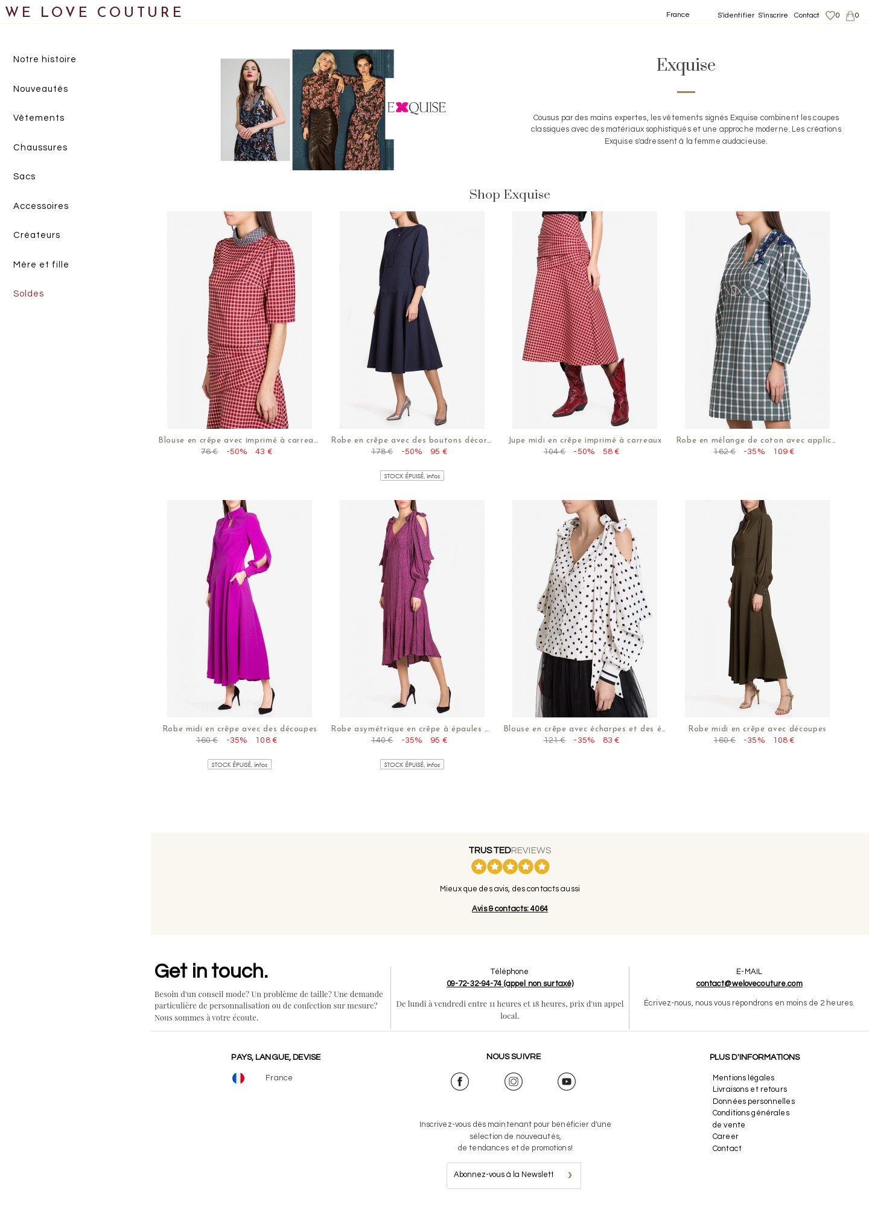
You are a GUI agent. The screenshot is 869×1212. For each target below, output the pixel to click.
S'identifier (736, 15)
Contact (807, 15)
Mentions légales (743, 1078)
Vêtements (39, 118)
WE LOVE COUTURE (94, 14)
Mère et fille (41, 264)
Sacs (24, 176)
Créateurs (36, 235)
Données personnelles (754, 1101)
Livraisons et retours (750, 1089)
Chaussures (40, 147)
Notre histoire (45, 59)
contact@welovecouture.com (749, 984)
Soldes (28, 293)
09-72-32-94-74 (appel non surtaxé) (510, 984)
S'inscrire (773, 15)
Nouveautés (40, 89)
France (678, 15)
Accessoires (41, 206)
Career (726, 1136)
